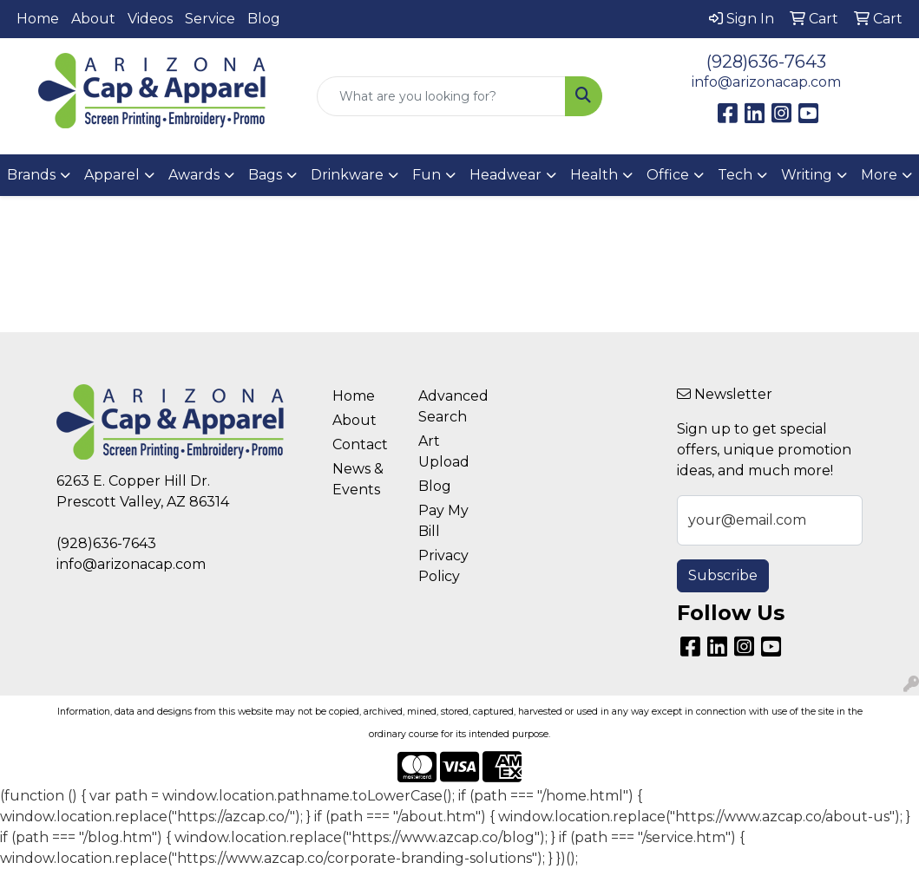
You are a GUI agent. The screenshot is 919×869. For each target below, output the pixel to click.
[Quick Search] (441, 96)
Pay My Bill (443, 520)
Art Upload (443, 451)
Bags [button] (265, 175)
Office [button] (668, 175)
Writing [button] (806, 175)
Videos (150, 18)
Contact (360, 444)
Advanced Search (450, 406)
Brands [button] (31, 175)
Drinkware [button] (347, 175)
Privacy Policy (443, 566)
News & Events (358, 479)
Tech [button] (735, 175)
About (93, 18)
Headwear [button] (505, 175)
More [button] (879, 175)
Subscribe (723, 575)
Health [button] (594, 175)
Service (210, 18)
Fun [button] (426, 175)
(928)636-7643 (766, 61)
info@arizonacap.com (766, 82)
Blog (263, 18)
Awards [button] (194, 175)
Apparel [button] (112, 175)
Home (37, 18)
